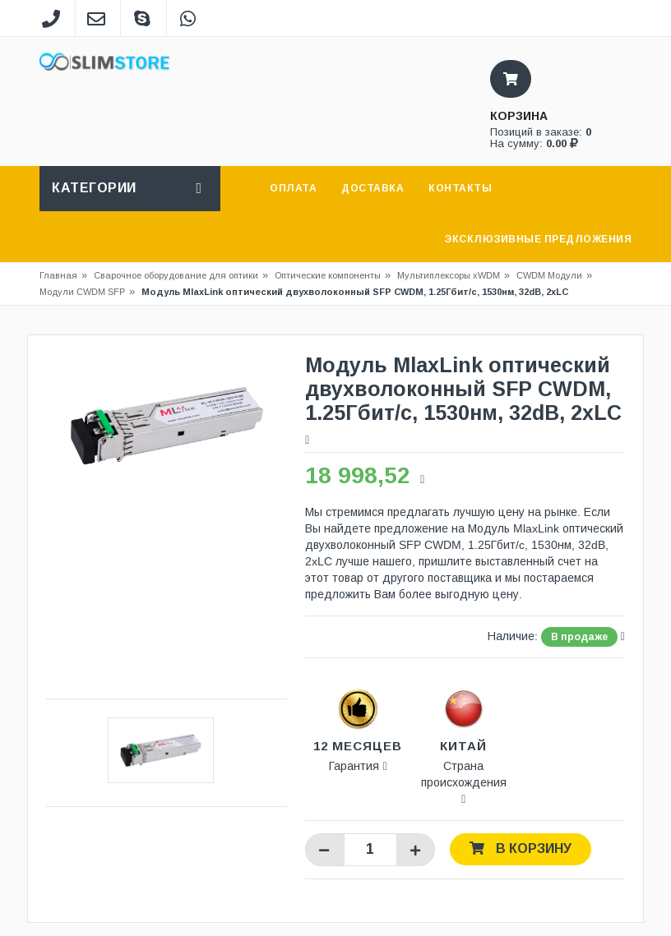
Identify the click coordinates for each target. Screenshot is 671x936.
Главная (58, 275)
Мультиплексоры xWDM (448, 275)
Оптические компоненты (328, 275)
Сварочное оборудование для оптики (181, 275)
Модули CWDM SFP (82, 292)
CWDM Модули (549, 275)
